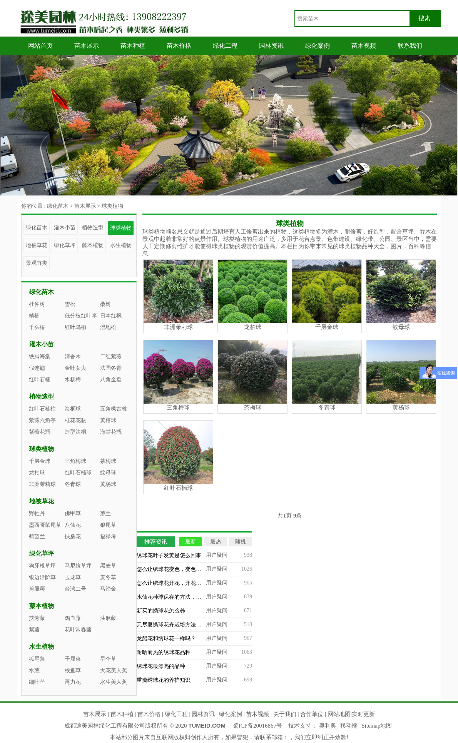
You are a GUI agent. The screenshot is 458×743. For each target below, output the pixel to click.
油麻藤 (108, 618)
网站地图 (339, 714)
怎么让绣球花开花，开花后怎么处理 (180, 583)
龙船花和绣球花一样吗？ (166, 638)
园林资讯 (271, 45)
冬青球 (73, 484)
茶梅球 (108, 461)
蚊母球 (108, 473)
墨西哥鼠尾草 (45, 525)
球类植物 (112, 206)
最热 (215, 541)
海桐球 (73, 409)
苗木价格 (179, 45)
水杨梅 (73, 379)
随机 (240, 541)
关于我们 (284, 714)
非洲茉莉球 (42, 484)
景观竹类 (36, 263)
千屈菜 (73, 659)
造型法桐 (75, 432)
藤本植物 (93, 245)
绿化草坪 (64, 245)
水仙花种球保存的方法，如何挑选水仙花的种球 (193, 597)
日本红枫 (111, 316)
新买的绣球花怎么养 (161, 611)
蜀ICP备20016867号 (257, 726)
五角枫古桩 (113, 409)
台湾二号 (75, 589)
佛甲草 (73, 513)
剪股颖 (37, 589)
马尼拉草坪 (78, 566)
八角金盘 (111, 379)
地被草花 (36, 245)
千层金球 (39, 461)
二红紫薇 (111, 356)
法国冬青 (111, 368)
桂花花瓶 (75, 420)
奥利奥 (327, 726)
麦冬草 (108, 577)
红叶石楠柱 (42, 409)
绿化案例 (317, 45)
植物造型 (93, 227)
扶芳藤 (37, 618)
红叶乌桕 (75, 327)
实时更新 (363, 714)
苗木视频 (363, 45)
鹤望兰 (37, 536)
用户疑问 (216, 555)
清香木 (73, 356)
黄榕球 (108, 420)
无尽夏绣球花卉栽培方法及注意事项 (180, 625)
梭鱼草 (73, 670)
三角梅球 (75, 461)
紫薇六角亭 (42, 420)
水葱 (34, 670)
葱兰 (105, 513)
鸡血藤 (73, 618)
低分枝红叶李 (81, 316)
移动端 (349, 726)
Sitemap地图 (376, 726)
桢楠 (34, 316)
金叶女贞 (75, 368)
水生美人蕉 (113, 682)
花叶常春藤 (78, 630)
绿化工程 (225, 45)
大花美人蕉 (113, 670)
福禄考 (108, 536)
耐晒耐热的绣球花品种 (164, 652)
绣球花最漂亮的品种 (161, 666)
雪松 (70, 304)
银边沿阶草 (42, 577)
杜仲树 (37, 304)
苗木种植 (132, 45)
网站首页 (40, 45)
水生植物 (121, 245)
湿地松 (108, 327)
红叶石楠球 (78, 473)
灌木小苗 (64, 227)
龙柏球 (37, 473)
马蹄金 (108, 589)
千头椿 (37, 327)
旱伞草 (108, 659)
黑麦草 (108, 566)
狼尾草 (108, 525)
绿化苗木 (58, 206)
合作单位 (311, 714)
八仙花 (73, 525)
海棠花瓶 (111, 432)
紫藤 (34, 630)
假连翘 (37, 368)
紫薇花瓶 (39, 432)
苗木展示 (86, 45)
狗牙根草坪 (42, 566)
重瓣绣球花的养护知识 (164, 680)
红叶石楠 (39, 379)
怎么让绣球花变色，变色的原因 (174, 569)
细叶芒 (37, 682)
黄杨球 (108, 484)
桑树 (105, 304)
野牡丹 (37, 513)
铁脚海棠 (39, 356)
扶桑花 (73, 536)
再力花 (73, 682)
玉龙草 (73, 577)
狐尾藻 (37, 659)
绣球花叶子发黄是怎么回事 (169, 555)
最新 (190, 541)
